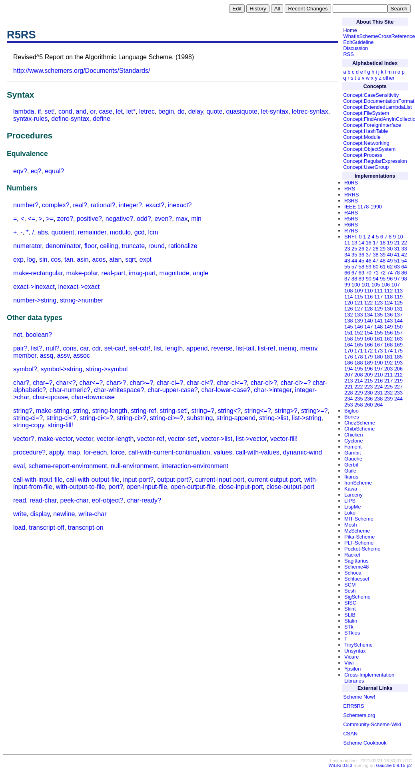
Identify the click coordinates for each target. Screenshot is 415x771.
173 (378, 351)
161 (378, 339)
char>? (116, 382)
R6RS (351, 225)
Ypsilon (352, 669)
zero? (65, 218)
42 (404, 255)
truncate (133, 245)
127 (358, 309)
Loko (349, 513)
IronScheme (358, 483)
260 (368, 405)
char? (21, 382)
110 (368, 291)
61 (382, 267)
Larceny (353, 495)
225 (388, 387)
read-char (43, 500)
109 (358, 291)
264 (378, 405)
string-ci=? (28, 418)
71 (375, 273)
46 (368, 261)
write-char (92, 514)
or (92, 111)
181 (388, 357)
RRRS (351, 195)
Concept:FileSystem (366, 113)
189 (368, 363)
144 (398, 321)
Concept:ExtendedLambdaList (377, 107)
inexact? (180, 205)
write (20, 514)
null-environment (134, 466)
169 (398, 345)
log (31, 259)
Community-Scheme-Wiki (372, 724)
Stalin (350, 621)
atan (115, 259)
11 (347, 243)
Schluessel (356, 579)
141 (378, 321)
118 (388, 297)
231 (378, 393)
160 (368, 339)
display (40, 514)
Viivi (348, 663)
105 (375, 285)
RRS (349, 189)
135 (378, 315)
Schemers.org (359, 715)
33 (404, 249)
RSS (348, 54)
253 (348, 405)
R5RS (351, 219)
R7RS (351, 231)
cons (70, 348)
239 (388, 399)
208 (358, 375)
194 (348, 369)
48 (382, 261)
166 (368, 345)
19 (390, 243)
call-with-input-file (38, 479)
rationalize (183, 245)
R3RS (351, 201)
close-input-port (241, 486)
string (80, 410)
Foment (352, 447)
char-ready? (144, 500)
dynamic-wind (302, 452)
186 (348, 363)
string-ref (143, 410)
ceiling (109, 245)
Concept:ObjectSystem (369, 149)
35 (354, 255)
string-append (235, 418)
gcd (139, 232)
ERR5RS (353, 706)
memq (287, 348)
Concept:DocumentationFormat (379, 101)
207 (348, 375)
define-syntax (70, 118)
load (19, 527)
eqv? (20, 171)
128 (368, 309)
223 (368, 387)
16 (368, 243)
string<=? (257, 410)
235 (358, 399)
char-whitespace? (119, 390)
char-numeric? (70, 390)
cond (65, 111)
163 (398, 339)
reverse (221, 348)
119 (398, 297)
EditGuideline (358, 42)
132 (348, 315)
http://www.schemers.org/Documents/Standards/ (81, 70)
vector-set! (183, 438)
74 (390, 273)
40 (390, 255)
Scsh (349, 591)
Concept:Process (362, 155)
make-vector (55, 438)
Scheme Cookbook (365, 743)
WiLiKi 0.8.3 (341, 765)
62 (390, 267)
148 (378, 327)
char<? (66, 382)
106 (385, 285)
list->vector (251, 438)
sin (43, 259)
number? (25, 205)
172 (368, 351)
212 (398, 375)
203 (388, 369)
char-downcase (93, 397)
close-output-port (290, 486)
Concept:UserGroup (366, 167)
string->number (81, 300)
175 (398, 351)
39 (382, 255)
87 (347, 279)
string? (22, 410)
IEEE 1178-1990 (363, 207)
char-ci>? (264, 382)
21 (397, 243)
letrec (147, 111)
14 (361, 243)
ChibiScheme (359, 429)
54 (404, 261)
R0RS (351, 183)
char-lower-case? (225, 390)
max (182, 218)
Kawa (350, 489)
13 (354, 243)
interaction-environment (195, 466)
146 (358, 327)
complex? (55, 205)
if (39, 111)
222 (358, 387)
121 (358, 303)
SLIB (349, 615)
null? (53, 348)
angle (200, 273)
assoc (81, 355)
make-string (53, 410)
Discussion (355, 48)
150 (398, 327)
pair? (20, 348)
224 (378, 387)
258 (358, 405)
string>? (286, 410)
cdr (96, 348)
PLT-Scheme (358, 543)
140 (368, 321)
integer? (130, 205)
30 (390, 249)
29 (382, 249)
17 (375, 243)
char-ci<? (200, 382)
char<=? (91, 382)
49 (390, 261)
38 (375, 255)
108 (348, 291)
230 (368, 393)
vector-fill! (283, 438)
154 (368, 333)
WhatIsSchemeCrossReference (379, 36)
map (74, 452)
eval (19, 466)
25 (354, 249)
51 (397, 261)
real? (80, 205)
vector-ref (150, 438)
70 (368, 273)
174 (388, 351)
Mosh (350, 525)
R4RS (351, 213)
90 (368, 279)
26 (361, 249)
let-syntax (274, 111)
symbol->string (61, 369)
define (101, 118)
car (84, 348)
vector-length (115, 438)
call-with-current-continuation (169, 452)
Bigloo (351, 411)
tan (68, 259)
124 (388, 303)
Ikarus (351, 477)
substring (200, 418)
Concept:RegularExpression (375, 161)
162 (388, 339)
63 (397, 267)
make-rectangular (38, 273)
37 (368, 255)
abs (43, 232)
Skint (349, 609)
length (174, 348)
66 (347, 273)
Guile (350, 471)
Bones (351, 417)
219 (398, 381)
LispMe (352, 507)
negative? (119, 218)
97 (397, 279)
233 (398, 393)
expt (146, 259)
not (17, 334)
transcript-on (86, 527)
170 (348, 351)
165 (358, 345)
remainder (92, 232)
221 (348, 387)
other (389, 78)
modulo (120, 232)
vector (84, 438)
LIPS (349, 501)
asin (82, 259)
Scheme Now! (359, 697)
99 (347, 285)
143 (388, 321)
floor (90, 245)
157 (398, 333)
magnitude (175, 273)
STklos (352, 633)
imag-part (142, 273)
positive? (89, 218)
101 (365, 285)
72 (382, 273)
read (19, 500)
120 (348, 303)
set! (49, 111)
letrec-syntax (310, 111)
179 (368, 357)
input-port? (138, 479)
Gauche (353, 459)
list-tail (245, 348)
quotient (63, 232)
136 (388, 315)
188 (358, 363)
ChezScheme (359, 423)
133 (358, 315)
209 (368, 375)
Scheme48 (356, 567)
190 (378, 363)
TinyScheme (358, 645)
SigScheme (357, 597)
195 (358, 369)
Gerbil (351, 465)
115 (358, 297)
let (119, 111)
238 (378, 399)
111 (378, 291)
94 (375, 279)
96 (390, 279)
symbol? (25, 369)
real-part (114, 273)
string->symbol (107, 369)
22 (404, 243)
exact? (155, 205)
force (117, 452)
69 (361, 273)
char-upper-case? (173, 390)
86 (404, 273)
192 (388, 363)
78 (397, 273)
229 (358, 393)
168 (388, 345)
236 (368, 399)
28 (375, 249)
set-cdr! (139, 348)
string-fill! (60, 425)
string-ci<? (61, 418)
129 (378, 309)
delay (195, 111)
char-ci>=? (296, 382)
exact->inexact (34, 286)
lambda (23, 111)
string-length (109, 410)
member (24, 355)
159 (358, 339)
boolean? (39, 334)
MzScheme (357, 531)
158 (348, 339)
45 (361, 261)
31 (397, 249)
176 (348, 357)
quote (215, 111)
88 (354, 279)
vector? (23, 438)
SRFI (350, 237)
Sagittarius (356, 561)
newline (64, 514)
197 (378, 369)
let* (131, 111)
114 (348, 297)
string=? (203, 410)
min (196, 218)
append (197, 348)
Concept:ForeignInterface (372, 125)
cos (56, 259)
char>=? (141, 382)
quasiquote (241, 111)
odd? (144, 218)
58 (361, 267)
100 (355, 285)
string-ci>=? (167, 418)
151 (348, 333)
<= (31, 218)
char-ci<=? (232, 382)
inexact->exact (79, 286)
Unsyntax (354, 651)
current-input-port (219, 479)
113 (398, 291)
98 (404, 279)
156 (388, 333)
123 (378, 303)
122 (368, 303)
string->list (273, 418)
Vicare (351, 657)
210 (378, 375)
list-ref (266, 348)
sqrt (130, 259)
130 (388, 309)
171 (358, 351)
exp (18, 259)
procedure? (29, 452)
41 (397, 255)
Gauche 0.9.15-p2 (394, 765)
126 (348, 309)
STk (348, 627)
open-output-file (193, 486)
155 (378, 333)
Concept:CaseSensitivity (371, 95)
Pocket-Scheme (362, 549)
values (222, 452)
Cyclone (353, 441)
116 (368, 297)
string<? (229, 410)
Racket (352, 555)
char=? (42, 382)
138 (348, 321)
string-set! (174, 410)
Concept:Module (362, 137)
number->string (34, 300)
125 (398, 303)
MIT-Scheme (358, 519)
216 (378, 381)
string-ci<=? (96, 418)
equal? (54, 171)
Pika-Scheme (359, 537)
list (158, 348)
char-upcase (50, 397)
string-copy (28, 425)
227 (398, 387)
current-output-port (274, 479)
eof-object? (108, 500)
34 (347, 255)
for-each (95, 452)
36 (361, 255)
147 (368, 327)
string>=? (314, 410)
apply (56, 452)
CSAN (350, 734)
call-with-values (257, 452)
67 (354, 273)
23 (347, 249)
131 (398, 309)
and (81, 111)
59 (368, 267)
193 (398, 363)
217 (388, 381)
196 (368, 369)
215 (368, 381)
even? (163, 218)
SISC (350, 603)
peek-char (74, 500)
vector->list (216, 438)
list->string (306, 418)
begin (166, 111)
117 (378, 297)
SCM (349, 585)
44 (354, 261)
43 (347, 261)
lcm (153, 232)
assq (47, 355)
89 (361, 279)
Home (350, 30)
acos (99, 259)
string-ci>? (131, 418)
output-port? (174, 479)
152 (358, 333)
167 (378, 345)
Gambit (352, 453)
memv (308, 348)
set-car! (115, 348)
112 (388, 291)
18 (382, 243)
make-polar (82, 273)
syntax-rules (30, 118)
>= (50, 218)
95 (382, 279)
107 (395, 285)
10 (400, 237)
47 (375, 261)
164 (348, 345)
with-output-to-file (80, 486)
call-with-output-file (92, 479)
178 (358, 357)
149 (388, 327)
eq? (36, 171)
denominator (63, 245)
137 (398, 315)
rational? (103, 205)
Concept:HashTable (365, 131)
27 (368, 249)
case (105, 111)
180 (378, 357)
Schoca (352, 573)
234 (348, 399)
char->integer (272, 390)
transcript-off (46, 527)
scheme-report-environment (67, 466)
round (156, 245)
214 (358, 381)
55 (347, 267)
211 (388, 375)
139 (358, 321)
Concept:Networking (366, 143)
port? (115, 486)
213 (348, 381)
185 (398, 357)
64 (404, 267)
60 (375, 267)
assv (63, 355)
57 (354, 267)
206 (398, 369)
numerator (27, 245)
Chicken (353, 435)
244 (398, 399)
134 (368, 315)
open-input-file (147, 486)
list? (36, 348)
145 (348, 327)
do (181, 111)
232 (388, 393)
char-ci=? (170, 382)
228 (348, 393)
